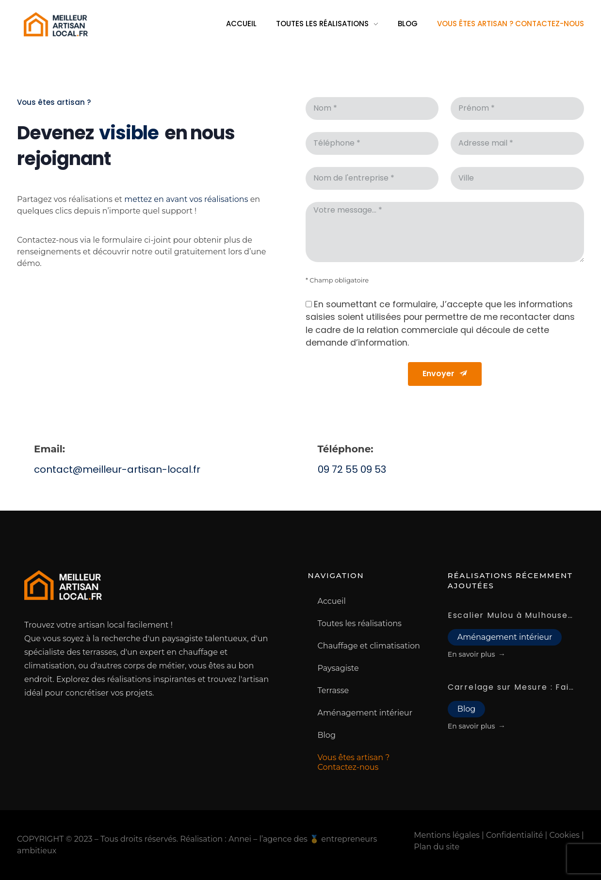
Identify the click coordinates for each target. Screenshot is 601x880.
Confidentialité (514, 835)
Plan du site (436, 846)
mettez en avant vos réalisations (186, 202)
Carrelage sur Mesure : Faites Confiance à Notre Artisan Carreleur (511, 687)
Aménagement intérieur (365, 712)
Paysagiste (338, 668)
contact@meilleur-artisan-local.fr (117, 469)
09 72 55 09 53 (352, 469)
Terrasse (333, 690)
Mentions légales (447, 835)
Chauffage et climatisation (369, 645)
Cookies (565, 835)
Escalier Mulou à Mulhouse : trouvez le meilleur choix (511, 615)
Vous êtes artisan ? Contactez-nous (354, 762)
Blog (327, 735)
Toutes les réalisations (360, 623)
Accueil (332, 601)
